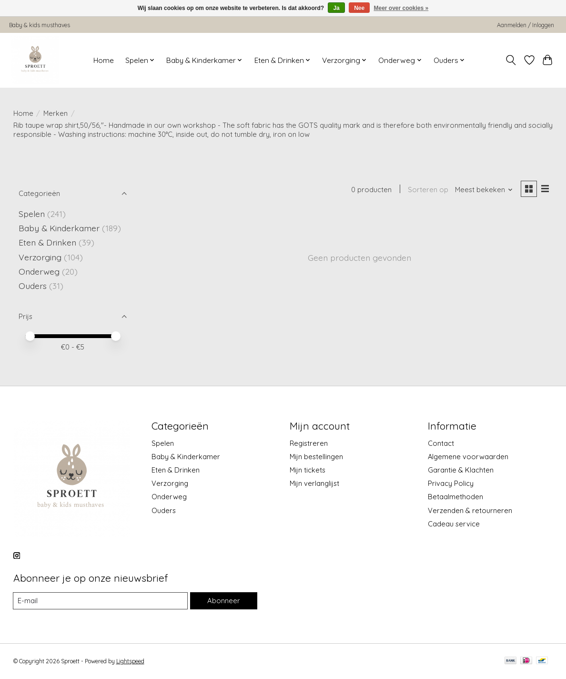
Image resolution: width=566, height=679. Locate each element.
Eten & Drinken (47, 242)
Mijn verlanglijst (314, 483)
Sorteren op (427, 190)
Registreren (309, 443)
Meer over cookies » (401, 8)
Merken (55, 113)
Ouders (33, 285)
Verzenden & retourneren (470, 510)
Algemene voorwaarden (468, 456)
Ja (336, 8)
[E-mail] (100, 600)
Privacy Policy (451, 483)
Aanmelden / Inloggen (525, 25)
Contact (441, 443)
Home (103, 60)
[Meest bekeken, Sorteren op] (483, 190)
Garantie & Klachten (461, 469)
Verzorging (40, 257)
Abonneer (223, 600)
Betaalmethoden (455, 496)
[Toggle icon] (510, 60)
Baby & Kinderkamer (59, 228)
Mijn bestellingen (316, 456)
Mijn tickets (307, 469)
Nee (359, 8)
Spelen (32, 213)
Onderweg (39, 271)
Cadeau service (454, 523)
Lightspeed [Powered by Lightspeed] (130, 661)
